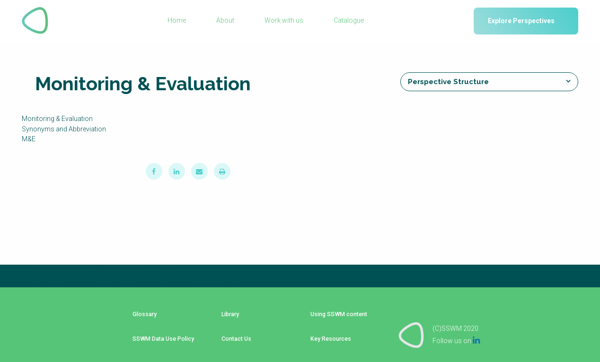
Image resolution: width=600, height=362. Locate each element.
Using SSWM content (336, 317)
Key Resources (327, 331)
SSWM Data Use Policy (160, 331)
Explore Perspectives (521, 21)
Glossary (140, 317)
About (226, 20)
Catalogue (348, 20)
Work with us (284, 20)
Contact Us (231, 331)
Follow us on (456, 330)
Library (226, 317)
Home (177, 20)
